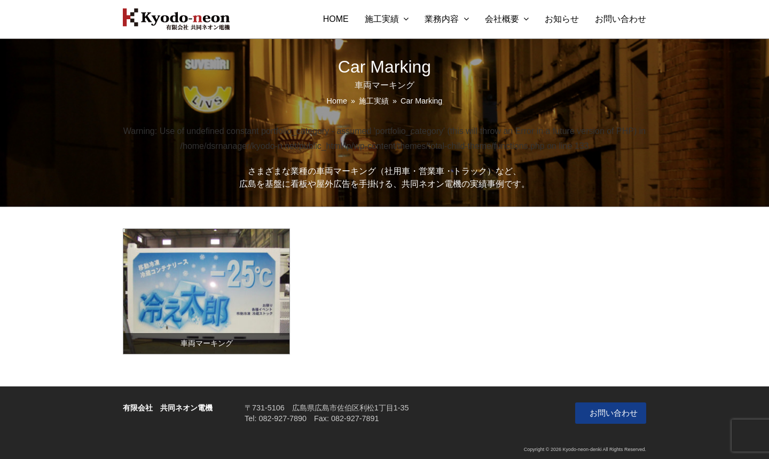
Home (337, 101)
